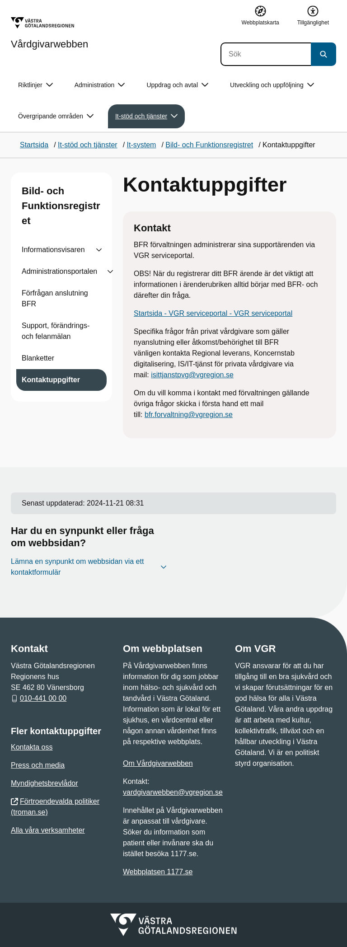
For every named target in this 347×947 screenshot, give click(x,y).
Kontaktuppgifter (51, 380)
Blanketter (38, 358)
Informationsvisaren (53, 249)
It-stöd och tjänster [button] (146, 116)
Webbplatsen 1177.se (157, 872)
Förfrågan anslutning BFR (55, 298)
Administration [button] (100, 85)
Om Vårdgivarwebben (158, 763)
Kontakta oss (32, 747)
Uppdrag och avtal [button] (177, 85)
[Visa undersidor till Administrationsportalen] (110, 271)
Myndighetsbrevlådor (44, 783)
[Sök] (265, 54)
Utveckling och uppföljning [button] (272, 85)
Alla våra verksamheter (48, 830)
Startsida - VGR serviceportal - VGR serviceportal (213, 313)
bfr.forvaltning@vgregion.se (189, 414)
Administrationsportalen (59, 271)
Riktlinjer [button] (35, 85)
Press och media (38, 765)
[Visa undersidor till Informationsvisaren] (99, 250)
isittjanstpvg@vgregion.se (192, 375)
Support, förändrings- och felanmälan (55, 331)
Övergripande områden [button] (56, 116)
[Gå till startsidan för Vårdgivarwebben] (49, 33)
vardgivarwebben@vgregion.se (173, 792)
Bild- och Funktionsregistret (61, 205)
